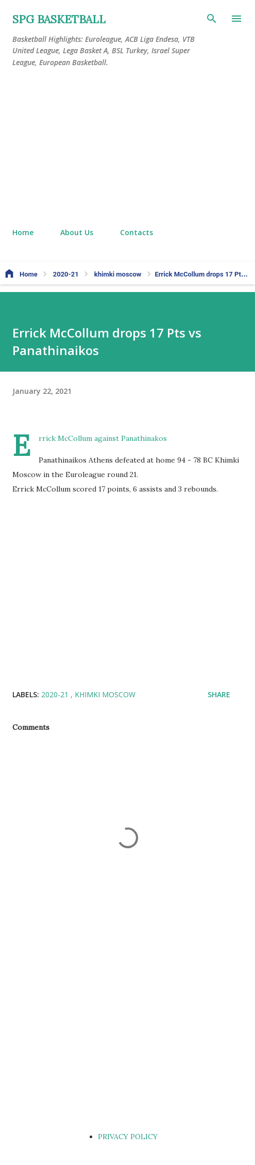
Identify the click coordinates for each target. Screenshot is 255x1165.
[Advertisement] (127, 147)
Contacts (136, 232)
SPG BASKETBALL (59, 19)
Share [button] (219, 694)
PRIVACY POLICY (128, 1136)
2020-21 (56, 694)
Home (22, 232)
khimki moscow (105, 694)
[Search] (212, 18)
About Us (76, 232)
